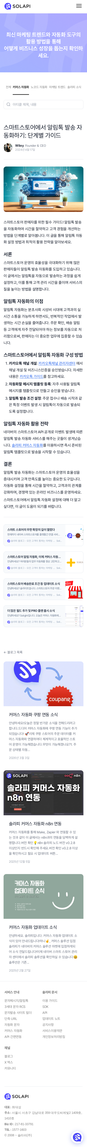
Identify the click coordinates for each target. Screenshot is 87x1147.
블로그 (8, 1056)
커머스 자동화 (21, 87)
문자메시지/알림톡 (16, 1001)
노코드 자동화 (39, 87)
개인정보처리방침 (53, 1037)
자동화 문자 (11, 1025)
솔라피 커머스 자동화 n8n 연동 (35, 823)
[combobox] (43, 104)
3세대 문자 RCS (14, 1007)
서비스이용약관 (52, 1031)
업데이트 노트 (51, 1019)
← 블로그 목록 (13, 652)
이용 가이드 (49, 1001)
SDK (45, 1007)
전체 (8, 87)
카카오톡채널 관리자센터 (56, 363)
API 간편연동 (13, 1037)
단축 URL (10, 1019)
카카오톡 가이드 (32, 376)
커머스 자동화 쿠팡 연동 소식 (33, 714)
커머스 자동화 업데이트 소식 (33, 927)
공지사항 (48, 1025)
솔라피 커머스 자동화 (27, 445)
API (44, 1013)
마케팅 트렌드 (57, 87)
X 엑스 (8, 1062)
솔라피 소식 (74, 87)
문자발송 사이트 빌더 (18, 1013)
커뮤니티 (10, 1068)
